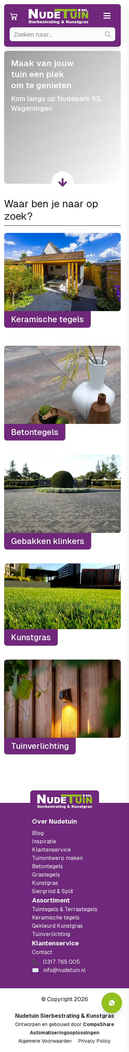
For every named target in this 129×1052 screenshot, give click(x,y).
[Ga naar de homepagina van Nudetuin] (58, 16)
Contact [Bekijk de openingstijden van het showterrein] (42, 952)
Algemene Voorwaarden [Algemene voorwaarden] (45, 1041)
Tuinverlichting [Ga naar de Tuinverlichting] (51, 934)
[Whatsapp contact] (111, 1002)
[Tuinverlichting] (62, 707)
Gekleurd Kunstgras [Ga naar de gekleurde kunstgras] (57, 926)
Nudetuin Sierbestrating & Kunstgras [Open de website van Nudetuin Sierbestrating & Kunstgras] (64, 1016)
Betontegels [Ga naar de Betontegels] (47, 866)
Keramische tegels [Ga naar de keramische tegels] (55, 917)
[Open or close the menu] (107, 16)
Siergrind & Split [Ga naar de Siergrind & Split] (52, 891)
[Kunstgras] (62, 604)
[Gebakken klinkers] (62, 501)
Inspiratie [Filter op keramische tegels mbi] (44, 841)
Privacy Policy (94, 1041)
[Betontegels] (62, 393)
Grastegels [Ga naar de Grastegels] (46, 874)
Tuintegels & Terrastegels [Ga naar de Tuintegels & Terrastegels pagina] (64, 909)
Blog (38, 833)
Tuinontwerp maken (57, 858)
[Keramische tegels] (62, 280)
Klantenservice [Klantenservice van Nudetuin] (51, 849)
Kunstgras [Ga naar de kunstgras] (45, 883)
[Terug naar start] (64, 801)
